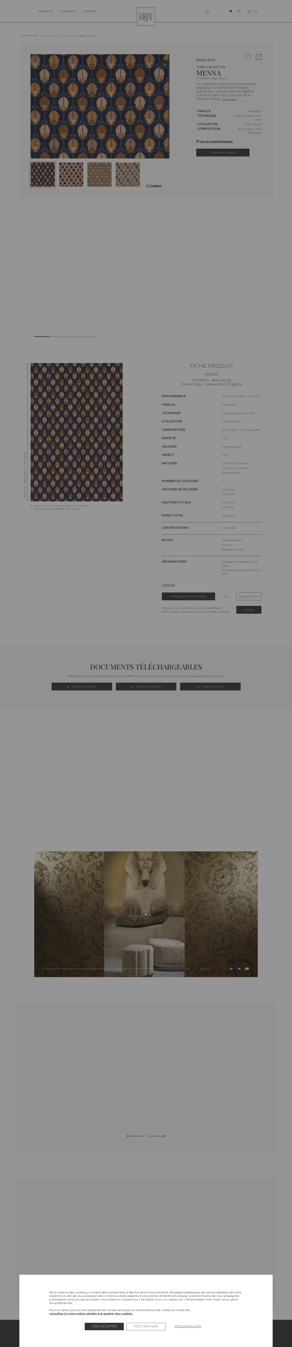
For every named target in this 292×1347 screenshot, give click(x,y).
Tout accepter (104, 1326)
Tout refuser (146, 1326)
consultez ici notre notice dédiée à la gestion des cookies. (91, 1313)
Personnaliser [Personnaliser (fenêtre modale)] (187, 1326)
